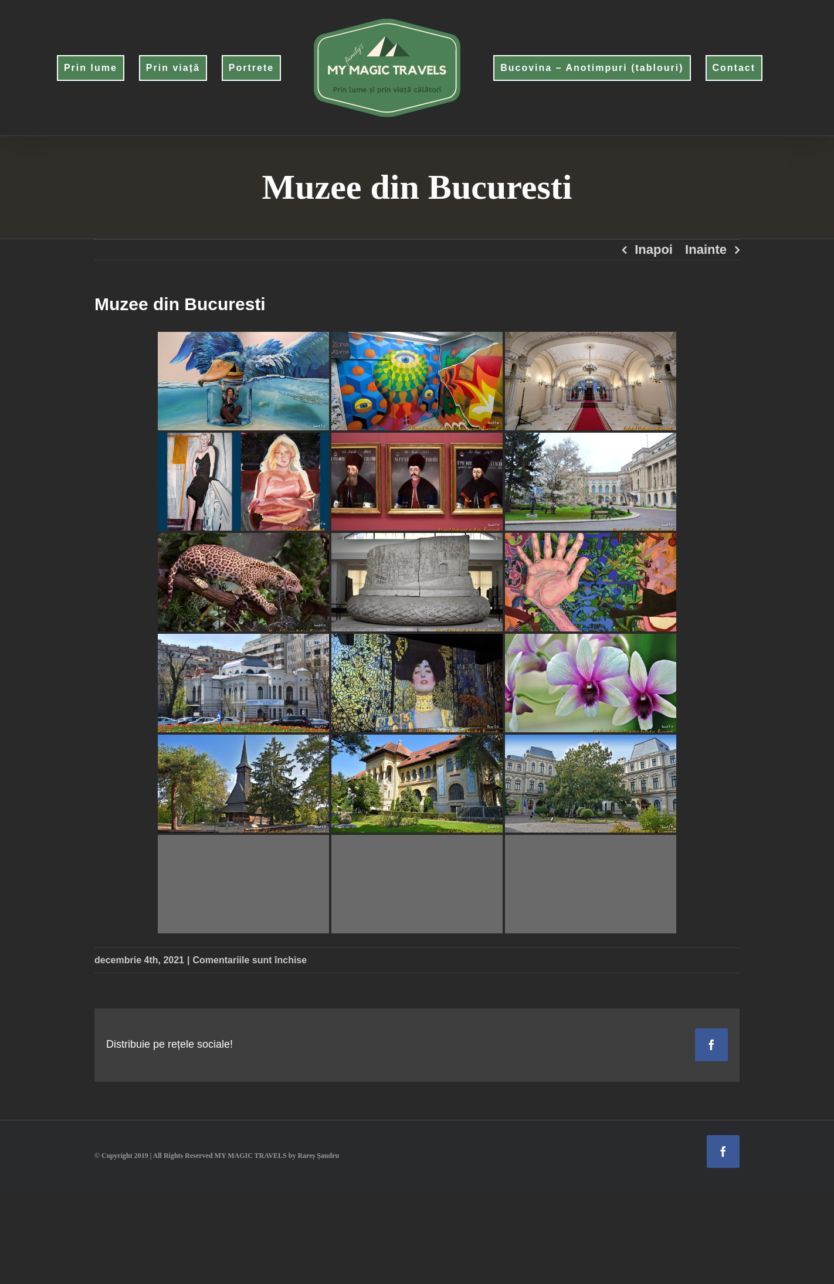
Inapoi (654, 249)
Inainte (706, 249)
